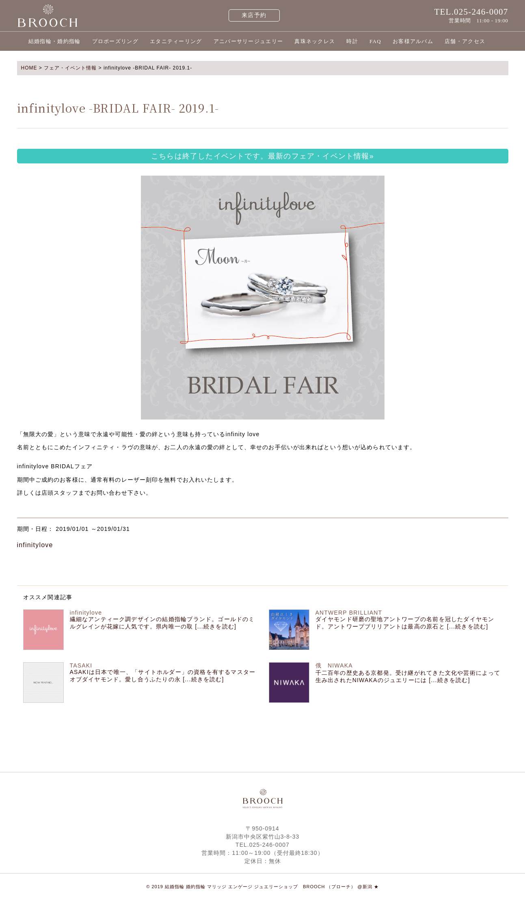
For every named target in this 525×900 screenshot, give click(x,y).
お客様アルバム (413, 41)
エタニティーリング (176, 41)
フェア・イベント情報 (70, 68)
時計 (352, 41)
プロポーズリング (115, 41)
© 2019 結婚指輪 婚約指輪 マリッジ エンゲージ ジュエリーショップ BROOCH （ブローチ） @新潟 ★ (262, 886)
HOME (29, 68)
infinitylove (35, 544)
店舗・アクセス (465, 41)
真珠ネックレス (314, 41)
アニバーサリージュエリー (248, 41)
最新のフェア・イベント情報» (321, 156)
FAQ (375, 41)
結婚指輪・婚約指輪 (54, 41)
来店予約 (254, 15)
